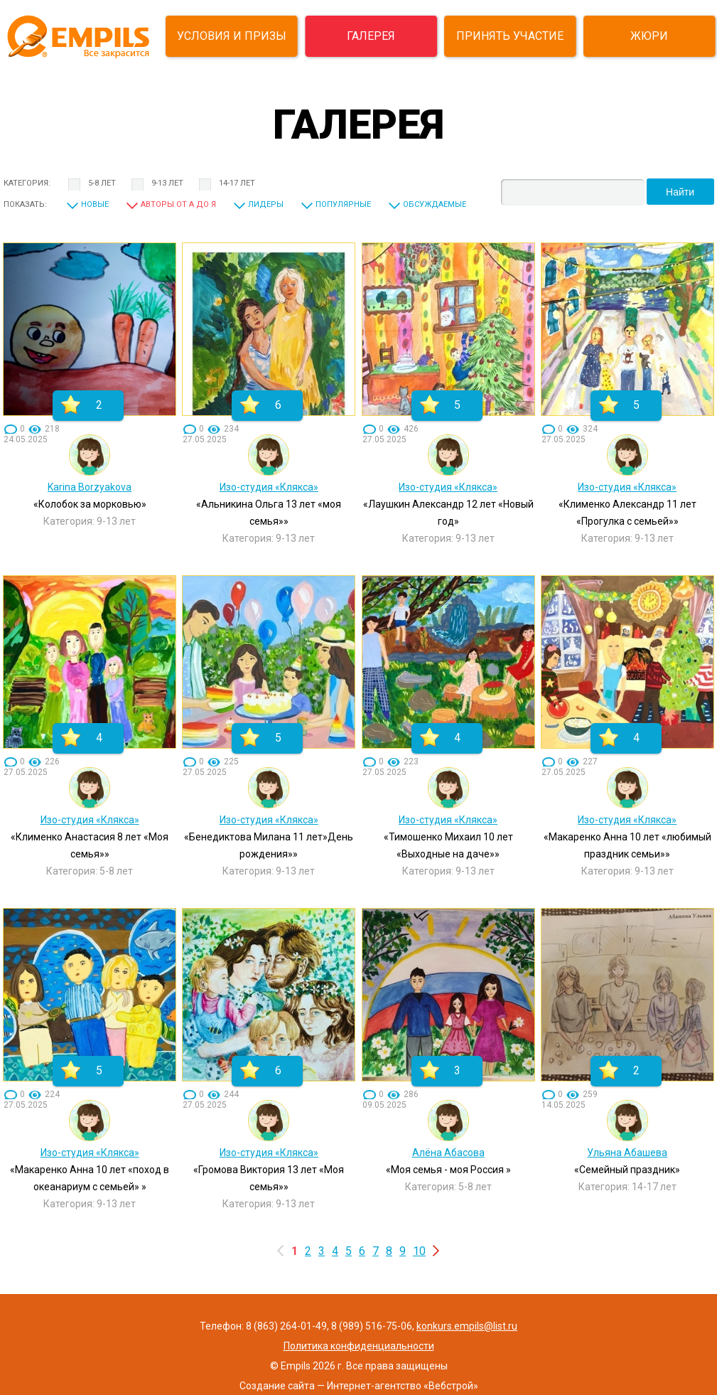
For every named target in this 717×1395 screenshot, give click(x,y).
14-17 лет (237, 183)
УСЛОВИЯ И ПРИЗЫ (231, 36)
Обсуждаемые (434, 204)
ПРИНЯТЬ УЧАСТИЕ (510, 36)
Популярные (343, 204)
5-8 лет (102, 183)
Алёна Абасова (448, 1152)
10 (419, 1251)
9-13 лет (167, 183)
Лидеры (266, 204)
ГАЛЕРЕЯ (371, 36)
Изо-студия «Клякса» (269, 487)
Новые (95, 204)
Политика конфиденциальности (359, 1346)
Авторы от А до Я (178, 204)
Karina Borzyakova (89, 487)
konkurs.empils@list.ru (466, 1326)
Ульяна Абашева (627, 1152)
